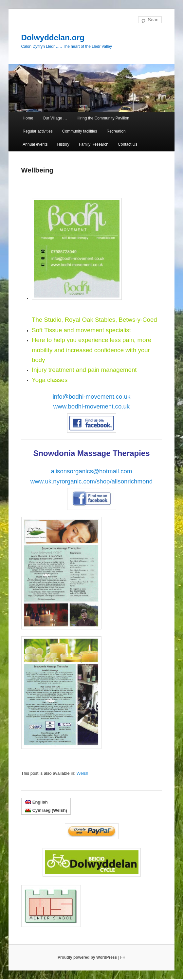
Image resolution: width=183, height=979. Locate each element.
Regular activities (37, 131)
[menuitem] (82, 773)
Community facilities (79, 131)
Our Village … (55, 118)
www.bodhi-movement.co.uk (91, 406)
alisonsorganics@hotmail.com (91, 471)
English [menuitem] (40, 802)
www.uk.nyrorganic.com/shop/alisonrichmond (91, 481)
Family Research (93, 144)
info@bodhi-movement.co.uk (92, 396)
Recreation (116, 131)
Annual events (35, 144)
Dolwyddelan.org (52, 37)
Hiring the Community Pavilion (103, 118)
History (63, 144)
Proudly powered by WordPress (88, 957)
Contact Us (127, 144)
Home (28, 118)
